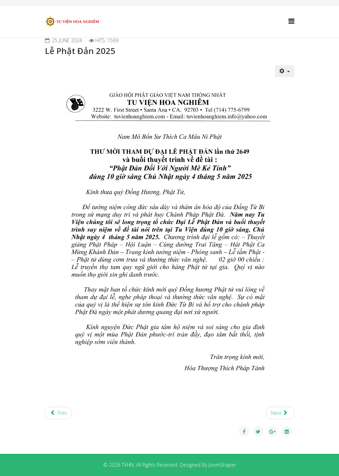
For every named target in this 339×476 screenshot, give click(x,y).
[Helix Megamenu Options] (291, 21)
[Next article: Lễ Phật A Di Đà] (280, 413)
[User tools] (284, 71)
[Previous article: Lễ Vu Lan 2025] (58, 413)
